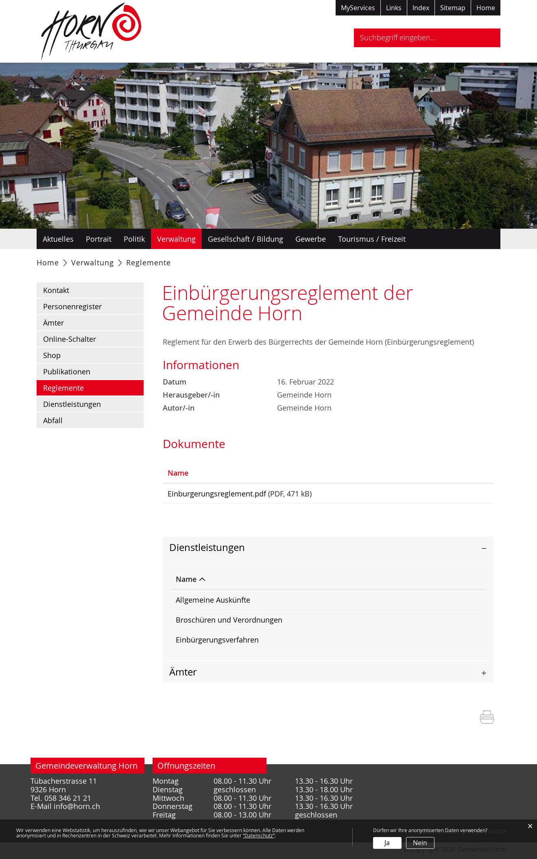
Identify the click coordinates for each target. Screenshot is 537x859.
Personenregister (72, 306)
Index (421, 7)
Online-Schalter (69, 339)
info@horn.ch (77, 809)
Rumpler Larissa (357, 603)
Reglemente (85, 387)
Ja (387, 842)
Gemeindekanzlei (359, 622)
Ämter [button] (183, 674)
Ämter (53, 323)
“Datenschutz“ (259, 835)
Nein (420, 842)
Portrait (98, 239)
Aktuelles (58, 239)
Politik (134, 239)
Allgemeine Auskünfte (213, 603)
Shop (52, 355)
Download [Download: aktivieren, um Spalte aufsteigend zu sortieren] (440, 473)
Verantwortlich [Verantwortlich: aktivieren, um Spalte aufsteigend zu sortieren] (356, 582)
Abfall (53, 420)
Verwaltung (176, 239)
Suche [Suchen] (487, 37)
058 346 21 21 (438, 622)
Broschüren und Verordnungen (229, 622)
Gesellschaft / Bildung (245, 239)
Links (394, 7)
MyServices (358, 7)
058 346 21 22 (438, 603)
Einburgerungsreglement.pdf (217, 493)
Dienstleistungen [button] (207, 550)
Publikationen (66, 371)
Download (456, 495)
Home (485, 7)
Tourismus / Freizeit (372, 239)
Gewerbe (310, 239)
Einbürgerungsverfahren (217, 642)
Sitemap (452, 7)
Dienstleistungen (72, 404)
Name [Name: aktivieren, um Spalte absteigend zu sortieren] (186, 582)
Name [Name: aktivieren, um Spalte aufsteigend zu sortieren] (178, 473)
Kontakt (56, 290)
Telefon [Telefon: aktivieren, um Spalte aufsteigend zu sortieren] (428, 582)
